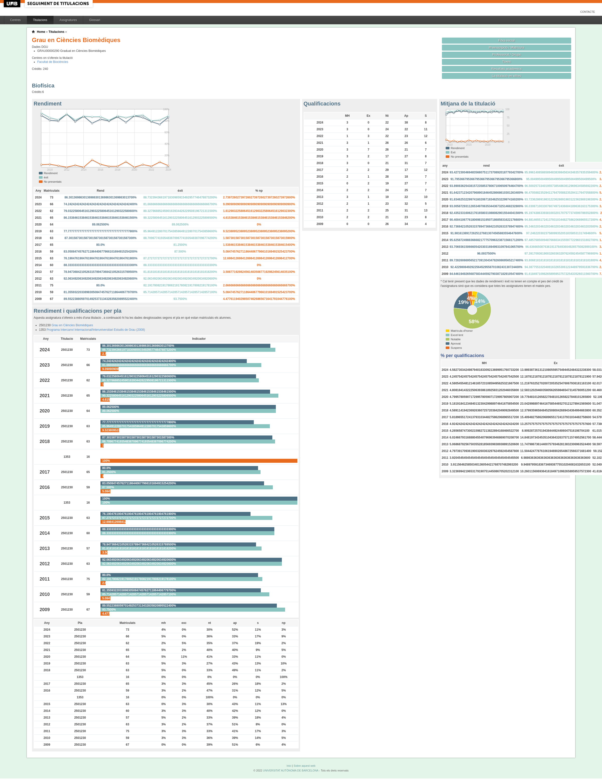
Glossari (94, 20)
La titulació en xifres (506, 76)
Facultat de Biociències (52, 62)
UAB (12, 3)
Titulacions (40, 20)
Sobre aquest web (304, 765)
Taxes (506, 61)
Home (41, 32)
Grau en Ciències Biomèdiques (72, 325)
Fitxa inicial (506, 40)
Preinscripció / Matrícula (506, 47)
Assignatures (68, 20)
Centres (15, 20)
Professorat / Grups (506, 54)
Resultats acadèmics (506, 69)
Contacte (587, 11)
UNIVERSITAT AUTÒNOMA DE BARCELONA (290, 770)
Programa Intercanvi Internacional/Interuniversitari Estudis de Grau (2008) (96, 329)
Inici (289, 765)
